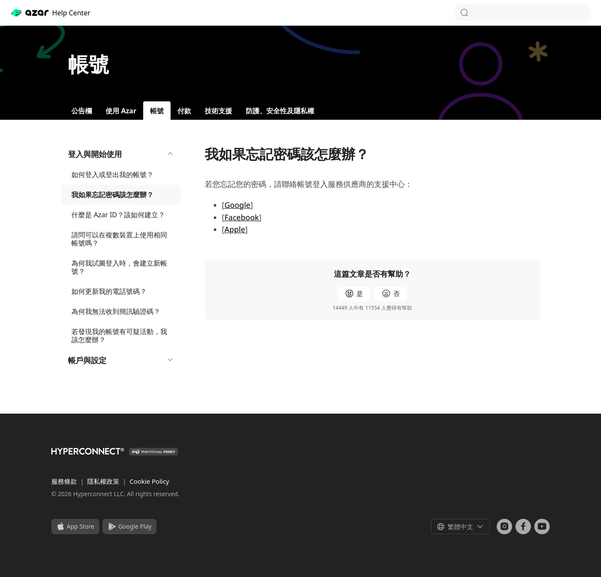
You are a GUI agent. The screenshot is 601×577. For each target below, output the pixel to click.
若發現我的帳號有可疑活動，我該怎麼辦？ (119, 335)
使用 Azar (121, 110)
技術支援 (218, 110)
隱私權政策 (104, 481)
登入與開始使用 (121, 154)
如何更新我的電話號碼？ (109, 291)
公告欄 (81, 110)
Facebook (241, 217)
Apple (234, 229)
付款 (184, 110)
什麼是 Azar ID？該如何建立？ (118, 214)
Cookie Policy (149, 481)
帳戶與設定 (121, 360)
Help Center (50, 13)
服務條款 (65, 481)
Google (237, 205)
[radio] (354, 294)
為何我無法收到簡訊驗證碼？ (115, 311)
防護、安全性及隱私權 (280, 110)
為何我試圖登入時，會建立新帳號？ (119, 267)
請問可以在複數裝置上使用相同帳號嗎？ (119, 239)
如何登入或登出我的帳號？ (112, 174)
